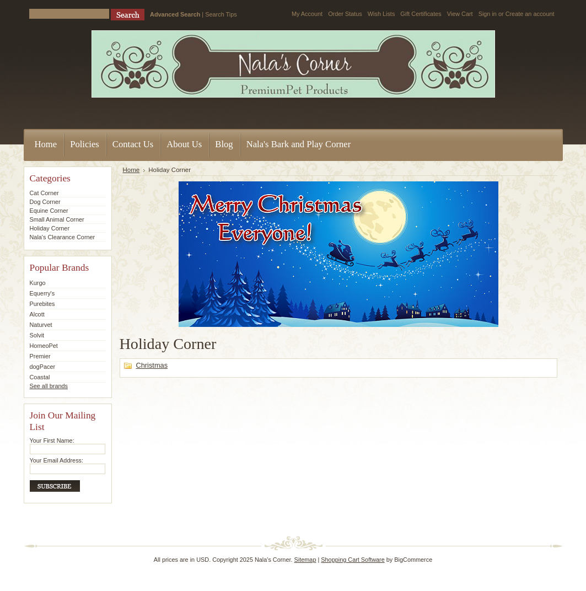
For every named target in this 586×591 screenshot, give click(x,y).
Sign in (488, 13)
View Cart (460, 13)
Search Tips (220, 14)
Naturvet (41, 324)
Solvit (37, 335)
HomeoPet (44, 345)
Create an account (530, 13)
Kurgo (38, 283)
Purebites (42, 303)
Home (131, 169)
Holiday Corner (50, 228)
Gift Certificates (420, 13)
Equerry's (42, 293)
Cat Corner (44, 193)
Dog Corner (45, 201)
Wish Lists (381, 13)
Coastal (40, 377)
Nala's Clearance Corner (62, 237)
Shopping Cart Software (352, 559)
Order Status (345, 13)
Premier (40, 356)
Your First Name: (52, 440)
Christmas (152, 365)
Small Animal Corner (57, 219)
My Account (307, 13)
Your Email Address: (57, 460)
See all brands (49, 386)
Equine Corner (49, 210)
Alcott (37, 314)
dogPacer (43, 366)
